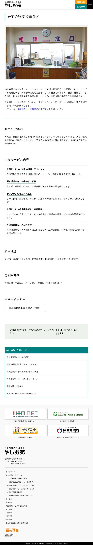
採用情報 (81, 2)
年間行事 (9, 516)
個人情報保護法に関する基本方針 (17, 523)
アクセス (9, 499)
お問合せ (81, 7)
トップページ (10, 472)
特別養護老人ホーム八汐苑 (18, 357)
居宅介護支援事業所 (15, 386)
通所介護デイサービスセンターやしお (22, 379)
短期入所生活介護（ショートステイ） (22, 364)
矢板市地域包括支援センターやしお (21, 394)
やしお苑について (12, 509)
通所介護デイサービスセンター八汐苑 (22, 372)
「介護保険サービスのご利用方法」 (32, 109)
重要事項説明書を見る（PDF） (25, 308)
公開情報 (9, 513)
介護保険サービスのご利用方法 (16, 506)
